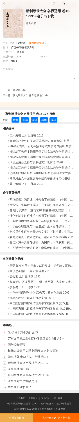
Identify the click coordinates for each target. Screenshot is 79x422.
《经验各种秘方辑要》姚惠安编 (27, 297)
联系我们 (21, 398)
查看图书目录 (16, 417)
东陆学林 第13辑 (18, 368)
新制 (15, 119)
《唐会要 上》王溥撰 (20, 276)
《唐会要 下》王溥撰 (20, 287)
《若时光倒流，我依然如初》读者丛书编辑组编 (37, 237)
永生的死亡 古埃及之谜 (22, 381)
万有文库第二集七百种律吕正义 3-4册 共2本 (36, 338)
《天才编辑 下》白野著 (21, 183)
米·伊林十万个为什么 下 (23, 332)
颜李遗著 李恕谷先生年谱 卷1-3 (28, 356)
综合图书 (31, 23)
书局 (25, 119)
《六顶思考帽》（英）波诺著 (25, 271)
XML (58, 409)
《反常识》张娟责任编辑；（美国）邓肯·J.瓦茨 (37, 204)
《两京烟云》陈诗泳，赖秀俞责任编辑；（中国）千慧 (41, 199)
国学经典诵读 (16, 344)
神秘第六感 (19, 90)
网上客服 (58, 398)
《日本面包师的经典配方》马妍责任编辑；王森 (37, 221)
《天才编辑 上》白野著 (21, 135)
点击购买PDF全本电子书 (56, 417)
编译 (34, 119)
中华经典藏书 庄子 (20, 387)
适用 (44, 119)
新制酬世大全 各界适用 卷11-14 (31, 95)
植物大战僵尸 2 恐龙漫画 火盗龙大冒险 (33, 350)
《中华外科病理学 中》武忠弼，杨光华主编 (34, 292)
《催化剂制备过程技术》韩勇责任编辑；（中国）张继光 (43, 215)
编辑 (53, 119)
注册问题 (33, 398)
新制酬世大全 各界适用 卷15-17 (28, 362)
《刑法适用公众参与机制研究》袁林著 (31, 162)
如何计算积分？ (38, 42)
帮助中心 (45, 398)
